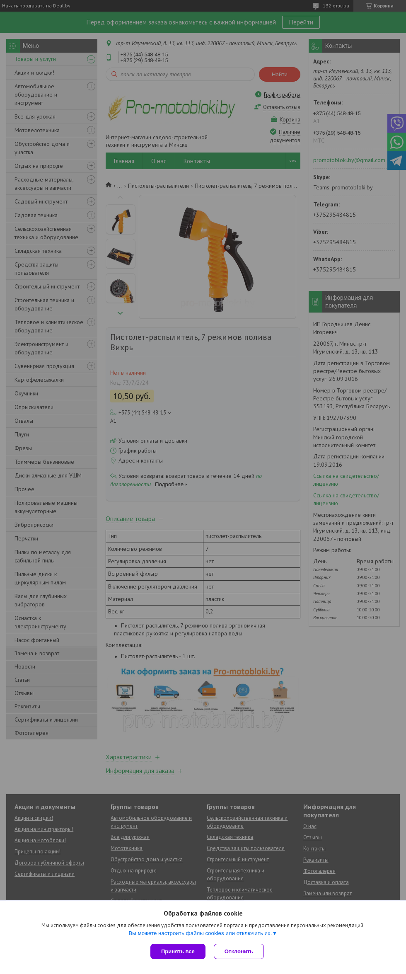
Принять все (178, 951)
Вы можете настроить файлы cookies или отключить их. (200, 933)
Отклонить (239, 951)
